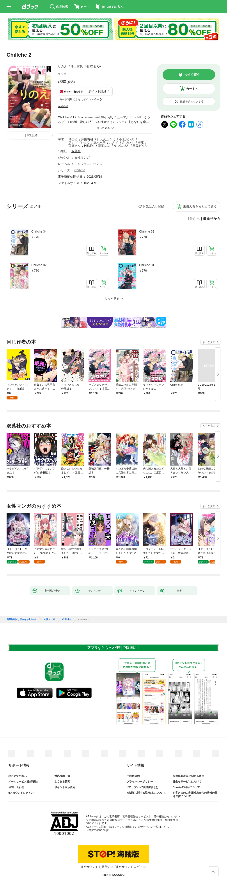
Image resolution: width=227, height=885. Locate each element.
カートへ (192, 88)
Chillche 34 (38, 231)
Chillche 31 (146, 265)
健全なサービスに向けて (187, 781)
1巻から (194, 218)
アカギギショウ (79, 142)
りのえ (62, 66)
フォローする (99, 66)
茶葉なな (104, 145)
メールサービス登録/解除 (23, 781)
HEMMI (89, 145)
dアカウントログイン (21, 792)
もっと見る (208, 342)
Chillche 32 (38, 265)
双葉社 (76, 151)
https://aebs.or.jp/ (98, 830)
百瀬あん (74, 145)
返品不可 (63, 106)
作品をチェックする (192, 101)
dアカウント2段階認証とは (143, 787)
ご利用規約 (133, 776)
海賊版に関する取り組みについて (146, 792)
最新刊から (211, 218)
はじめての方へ (17, 776)
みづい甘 (128, 142)
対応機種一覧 (62, 776)
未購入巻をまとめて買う (200, 206)
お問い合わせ (16, 787)
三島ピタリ (140, 145)
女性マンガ (82, 157)
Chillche (79, 170)
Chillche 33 (146, 231)
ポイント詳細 (97, 91)
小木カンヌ (126, 139)
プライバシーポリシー (140, 781)
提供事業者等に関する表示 (188, 776)
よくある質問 (62, 781)
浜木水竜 (99, 142)
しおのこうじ (106, 139)
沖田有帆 (77, 66)
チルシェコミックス (88, 164)
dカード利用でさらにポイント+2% (78, 99)
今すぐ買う (192, 74)
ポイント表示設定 (64, 787)
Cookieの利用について (186, 787)
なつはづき (121, 145)
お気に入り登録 (153, 206)
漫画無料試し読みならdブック (21, 619)
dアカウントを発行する (97, 867)
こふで (113, 142)
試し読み (32, 135)
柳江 (141, 142)
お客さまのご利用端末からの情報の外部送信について (195, 794)
